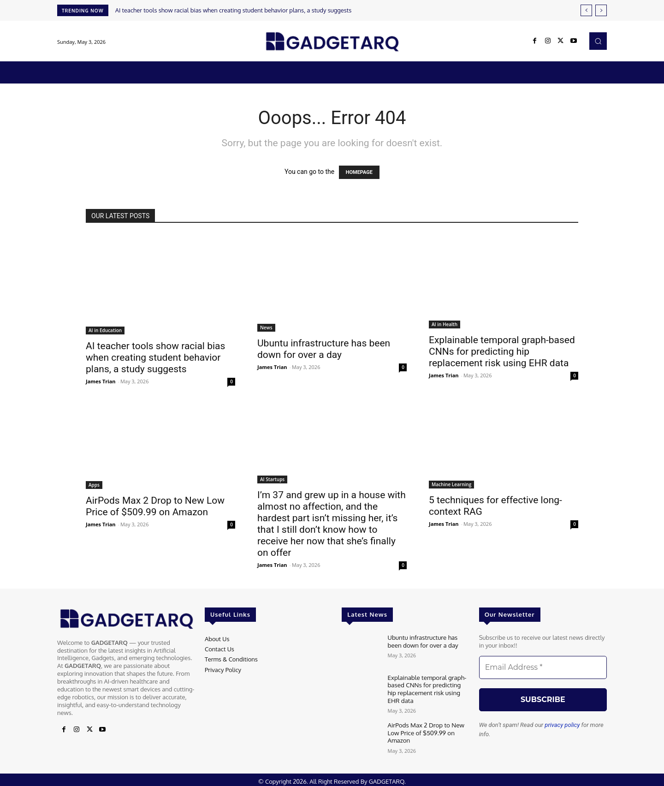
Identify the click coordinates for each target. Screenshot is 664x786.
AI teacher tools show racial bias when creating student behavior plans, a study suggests (233, 10)
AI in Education (105, 330)
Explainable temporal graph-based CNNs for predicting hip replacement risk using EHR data (502, 351)
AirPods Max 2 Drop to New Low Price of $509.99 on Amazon (155, 506)
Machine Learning (451, 484)
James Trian (101, 381)
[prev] (586, 10)
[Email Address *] (543, 667)
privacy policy (562, 724)
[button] (598, 41)
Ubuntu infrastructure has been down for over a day (323, 349)
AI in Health (444, 324)
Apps (94, 485)
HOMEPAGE (359, 172)
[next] (601, 10)
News (266, 327)
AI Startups (272, 479)
